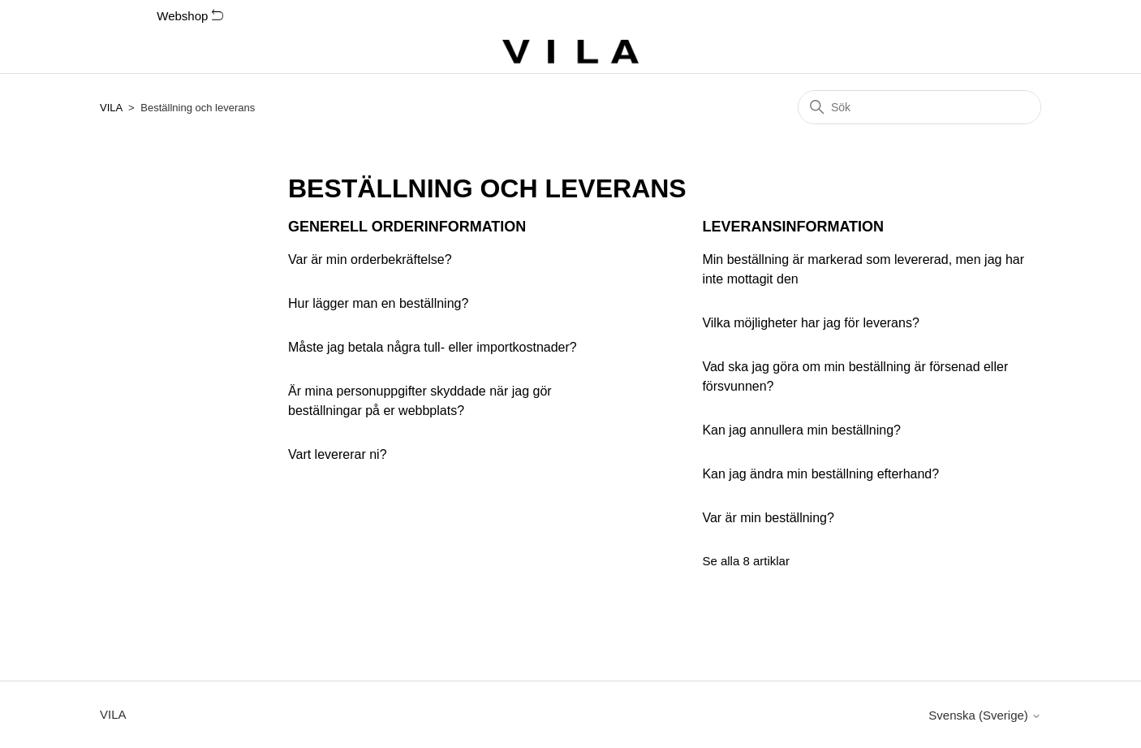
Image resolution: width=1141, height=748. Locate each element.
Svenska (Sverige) (984, 715)
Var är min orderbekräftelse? (370, 259)
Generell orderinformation (407, 226)
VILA (111, 108)
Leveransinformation (793, 226)
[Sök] (919, 107)
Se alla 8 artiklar (746, 561)
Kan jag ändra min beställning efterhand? (820, 474)
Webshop (189, 16)
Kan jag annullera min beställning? (801, 430)
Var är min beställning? (767, 518)
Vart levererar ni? (337, 454)
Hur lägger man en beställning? (378, 303)
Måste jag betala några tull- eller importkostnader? (432, 347)
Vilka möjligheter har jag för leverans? (810, 323)
